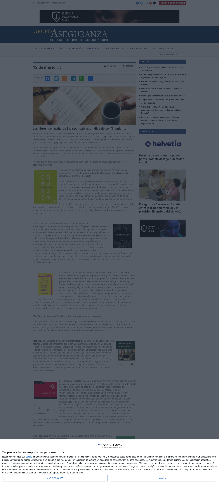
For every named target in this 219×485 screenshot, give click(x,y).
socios (29, 457)
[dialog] (109, 462)
